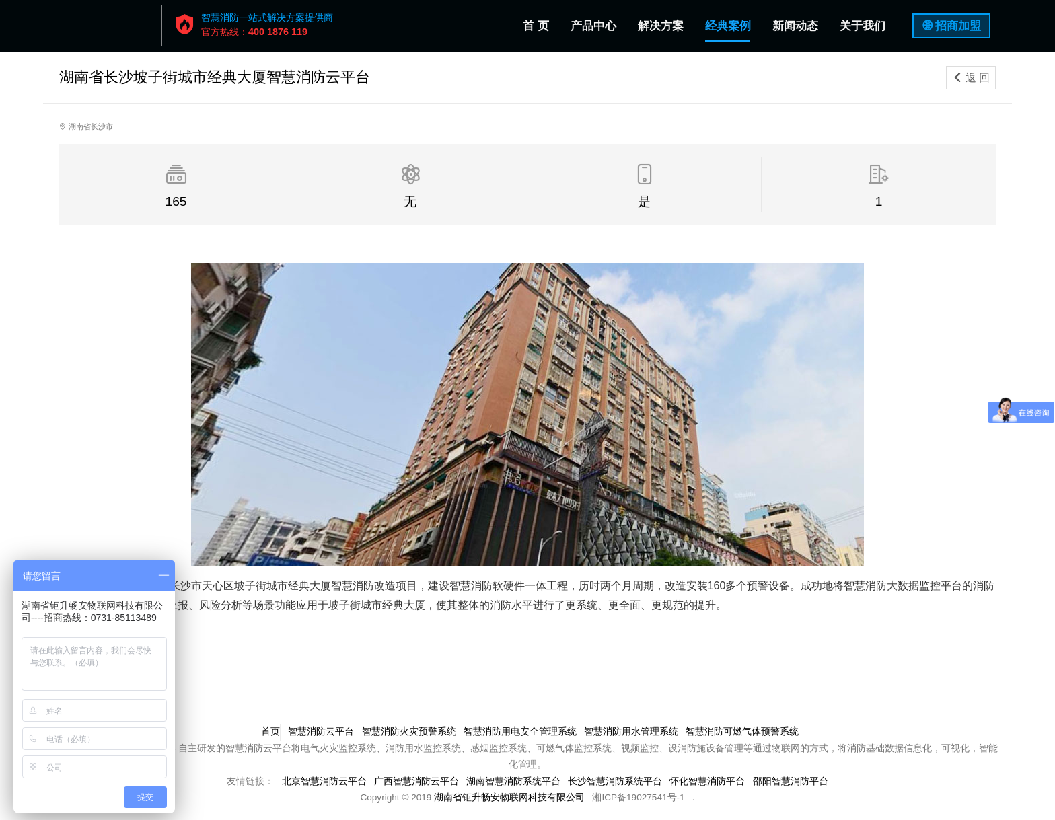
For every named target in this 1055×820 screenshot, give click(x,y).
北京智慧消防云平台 (323, 781)
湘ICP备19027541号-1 (638, 797)
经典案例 (728, 26)
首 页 (538, 23)
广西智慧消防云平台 (415, 781)
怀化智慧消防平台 (708, 781)
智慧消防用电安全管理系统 (520, 731)
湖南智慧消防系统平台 (513, 781)
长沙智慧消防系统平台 (616, 781)
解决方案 (661, 26)
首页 (269, 731)
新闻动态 (795, 26)
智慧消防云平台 (321, 731)
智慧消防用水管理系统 (632, 731)
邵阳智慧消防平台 (791, 781)
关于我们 (862, 26)
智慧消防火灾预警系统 (409, 731)
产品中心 (593, 26)
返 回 (971, 77)
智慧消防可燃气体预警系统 (743, 731)
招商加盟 (958, 26)
